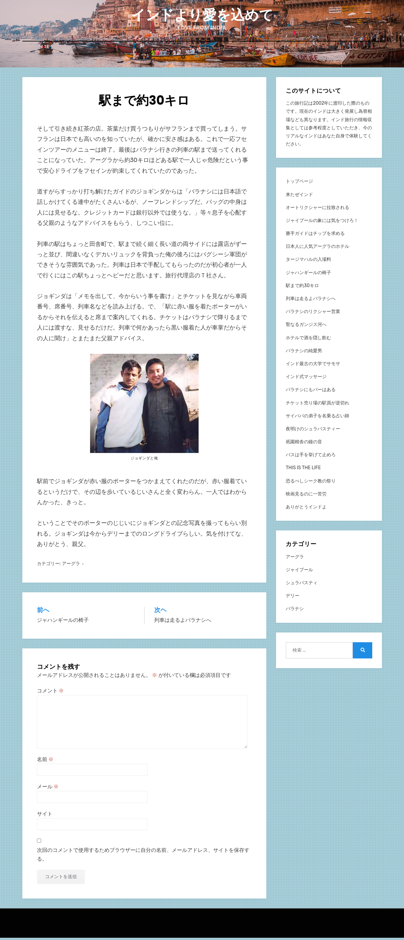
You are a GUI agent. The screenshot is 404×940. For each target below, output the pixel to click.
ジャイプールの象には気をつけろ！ (322, 223)
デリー (292, 598)
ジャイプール (299, 572)
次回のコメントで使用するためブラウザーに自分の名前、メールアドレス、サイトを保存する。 (143, 856)
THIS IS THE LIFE (303, 470)
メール (48, 789)
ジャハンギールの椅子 (308, 275)
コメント (50, 693)
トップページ (299, 183)
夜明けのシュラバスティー (313, 431)
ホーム (202, 58)
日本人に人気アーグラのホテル (317, 248)
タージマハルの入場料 (308, 261)
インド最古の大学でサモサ (313, 366)
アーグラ (71, 566)
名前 (45, 762)
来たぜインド (299, 196)
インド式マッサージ (306, 379)
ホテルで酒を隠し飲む (308, 340)
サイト (44, 816)
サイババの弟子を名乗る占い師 (317, 418)
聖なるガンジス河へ (306, 327)
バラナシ (295, 611)
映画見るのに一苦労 (306, 496)
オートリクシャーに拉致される (317, 210)
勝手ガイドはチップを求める (315, 235)
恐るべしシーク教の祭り (311, 483)
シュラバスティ (301, 585)
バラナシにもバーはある (311, 392)
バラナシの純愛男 (304, 353)
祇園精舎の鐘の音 (304, 444)
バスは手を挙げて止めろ (311, 457)
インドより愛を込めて (202, 16)
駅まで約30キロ (302, 288)
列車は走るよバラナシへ (311, 301)
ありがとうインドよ (306, 509)
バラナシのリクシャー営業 (313, 314)
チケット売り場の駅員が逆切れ (317, 405)
